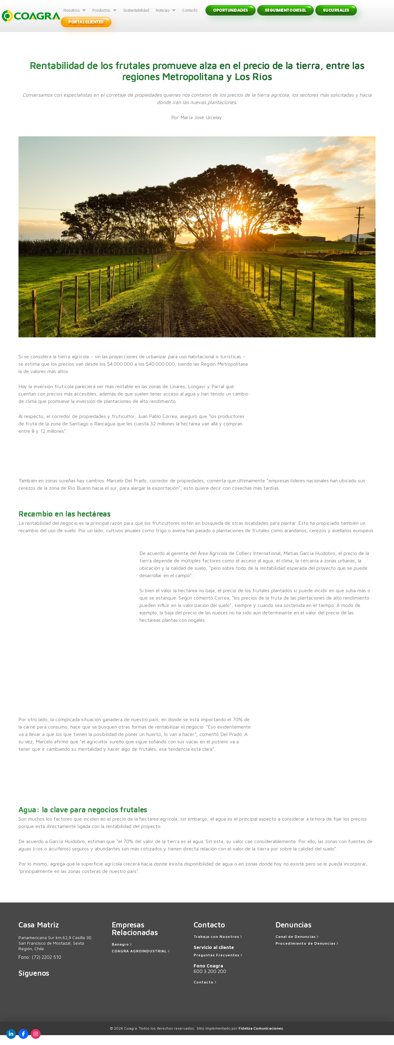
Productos (102, 15)
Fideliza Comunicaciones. (261, 1038)
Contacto (190, 15)
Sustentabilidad (137, 15)
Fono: (39, 967)
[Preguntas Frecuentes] (218, 965)
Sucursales (337, 15)
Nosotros (72, 15)
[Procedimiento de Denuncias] (307, 953)
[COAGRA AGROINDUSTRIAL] (141, 961)
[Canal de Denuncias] (297, 946)
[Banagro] (122, 954)
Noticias (163, 15)
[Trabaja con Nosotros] (218, 946)
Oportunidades (231, 15)
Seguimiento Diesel (286, 15)
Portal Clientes (87, 27)
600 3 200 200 (210, 981)
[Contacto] (206, 992)
